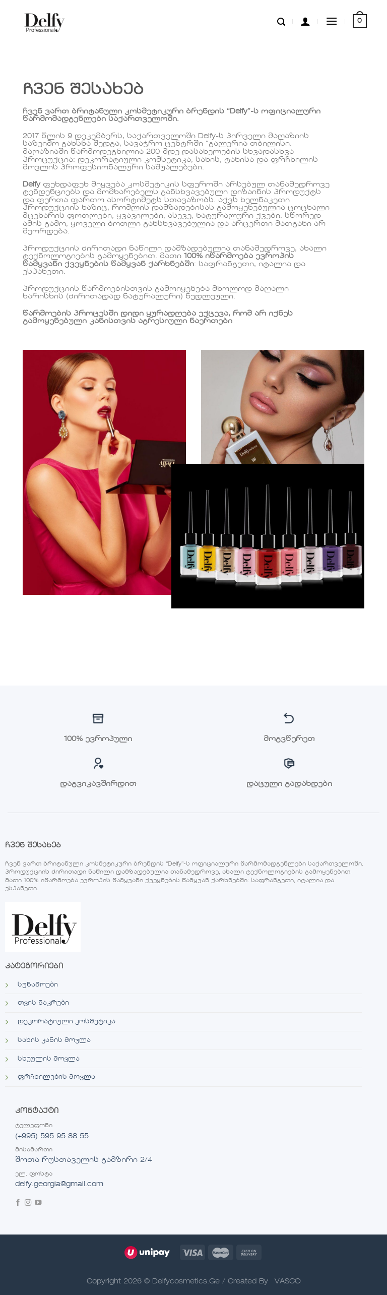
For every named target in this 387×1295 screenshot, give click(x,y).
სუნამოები (38, 985)
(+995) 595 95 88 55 (52, 1136)
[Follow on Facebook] (18, 1203)
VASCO (288, 1281)
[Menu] (332, 21)
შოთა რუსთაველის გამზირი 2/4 (83, 1159)
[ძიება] (281, 21)
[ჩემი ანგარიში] (305, 21)
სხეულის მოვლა (49, 1059)
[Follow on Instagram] (28, 1203)
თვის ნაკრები (43, 1003)
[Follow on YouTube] (38, 1203)
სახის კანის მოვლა (54, 1040)
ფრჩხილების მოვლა (56, 1077)
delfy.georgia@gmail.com (59, 1184)
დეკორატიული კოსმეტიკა (66, 1022)
